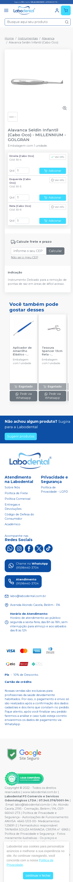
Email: (10, 804)
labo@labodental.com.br (33, 804)
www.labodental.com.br (40, 792)
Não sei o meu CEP (24, 257)
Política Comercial (17, 499)
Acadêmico (12, 524)
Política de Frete (16, 493)
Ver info (57, 157)
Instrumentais (28, 38)
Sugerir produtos (20, 436)
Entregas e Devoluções (13, 507)
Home (9, 38)
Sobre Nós (12, 487)
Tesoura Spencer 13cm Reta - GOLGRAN (52, 351)
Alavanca (48, 38)
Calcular (55, 251)
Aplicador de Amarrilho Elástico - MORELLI (22, 351)
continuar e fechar (38, 875)
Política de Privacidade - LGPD (54, 489)
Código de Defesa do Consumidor (19, 516)
